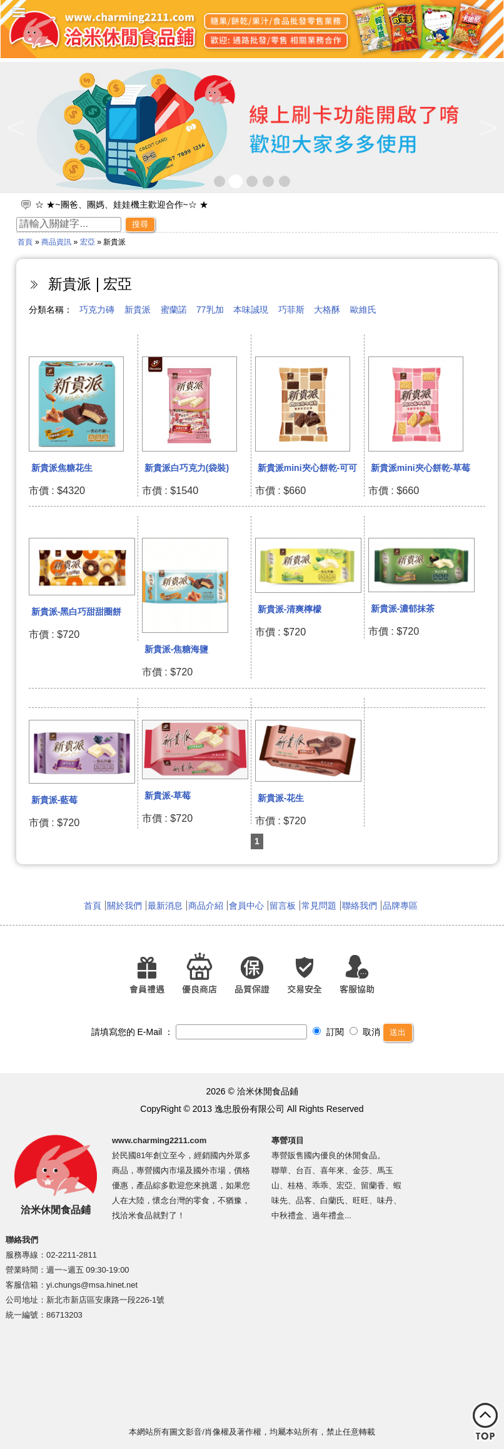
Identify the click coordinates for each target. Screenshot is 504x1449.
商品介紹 (205, 906)
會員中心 (246, 906)
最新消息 (165, 906)
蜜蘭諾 (174, 310)
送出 (398, 1032)
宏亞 (87, 242)
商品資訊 (56, 242)
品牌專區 (400, 906)
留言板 (283, 906)
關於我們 (124, 906)
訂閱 (328, 1032)
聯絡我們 (359, 906)
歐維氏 (363, 310)
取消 (365, 1032)
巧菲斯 (291, 310)
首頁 (25, 242)
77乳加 (210, 310)
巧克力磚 (96, 310)
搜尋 (140, 224)
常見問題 (318, 906)
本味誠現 (250, 310)
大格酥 (327, 310)
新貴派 (137, 310)
